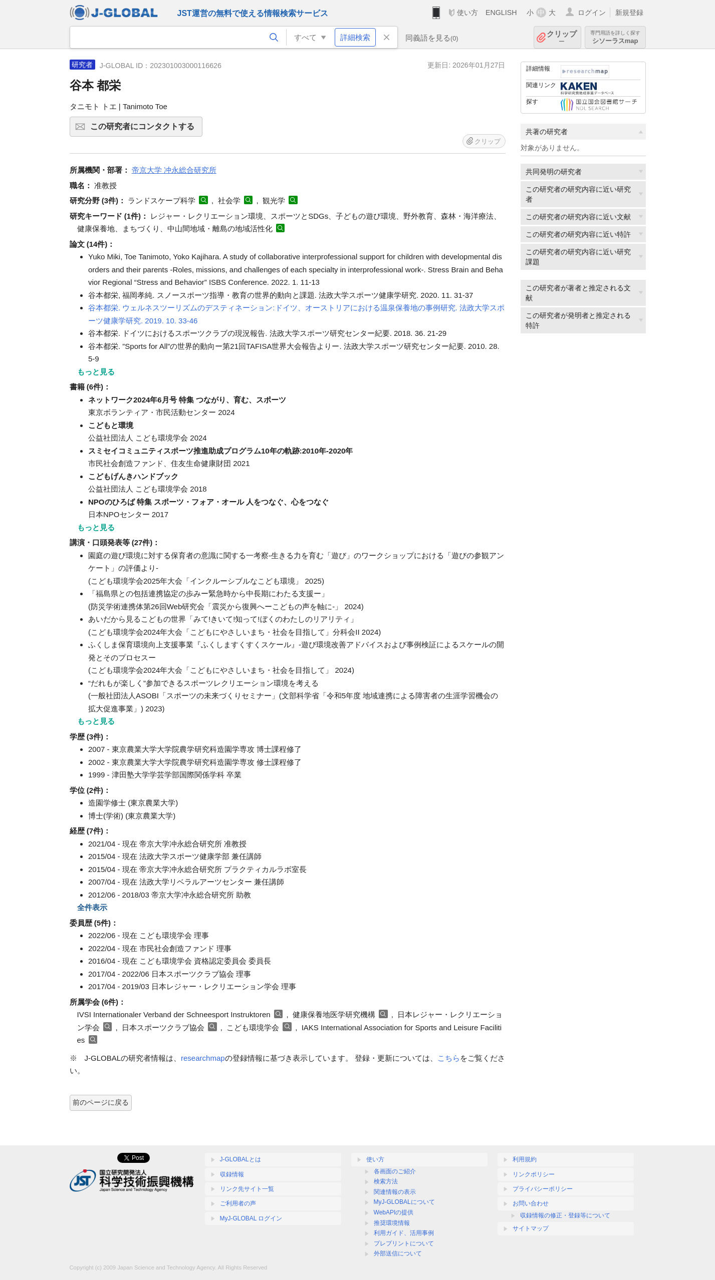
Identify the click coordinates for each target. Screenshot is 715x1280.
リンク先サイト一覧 (247, 1188)
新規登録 (629, 13)
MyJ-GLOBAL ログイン (251, 1218)
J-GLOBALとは (240, 1159)
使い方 (467, 13)
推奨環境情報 (392, 1222)
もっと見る (96, 371)
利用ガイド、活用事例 (404, 1232)
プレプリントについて (404, 1243)
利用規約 (525, 1159)
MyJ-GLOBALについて (404, 1201)
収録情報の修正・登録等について (565, 1215)
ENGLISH (501, 13)
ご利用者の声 (238, 1203)
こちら (448, 1058)
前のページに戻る (101, 1102)
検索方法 (386, 1181)
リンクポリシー (534, 1174)
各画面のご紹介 (395, 1171)
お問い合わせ (531, 1203)
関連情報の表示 (395, 1191)
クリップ (562, 37)
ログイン (592, 13)
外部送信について (398, 1253)
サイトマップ (531, 1228)
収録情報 (232, 1174)
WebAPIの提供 (394, 1212)
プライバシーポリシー (543, 1188)
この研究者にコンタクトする (144, 129)
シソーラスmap (615, 37)
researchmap (203, 1058)
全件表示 (92, 907)
